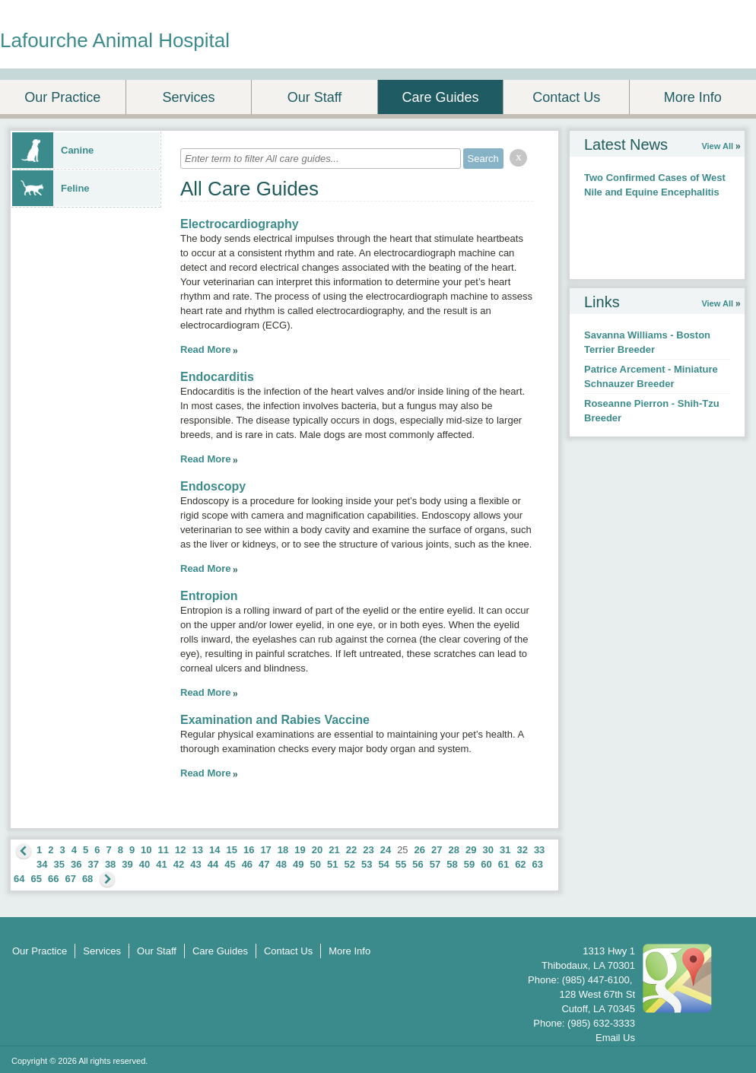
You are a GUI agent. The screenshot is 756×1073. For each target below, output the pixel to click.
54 (383, 864)
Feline (51, 188)
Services (188, 97)
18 (283, 850)
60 (486, 864)
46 (247, 864)
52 (349, 864)
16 (248, 850)
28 (454, 850)
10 (146, 850)
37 (92, 864)
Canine (53, 150)
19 (299, 850)
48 (281, 864)
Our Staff (314, 97)
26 (420, 850)
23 (368, 850)
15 (231, 850)
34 (42, 864)
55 (400, 864)
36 (76, 864)
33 (539, 850)
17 (265, 850)
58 (451, 864)
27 (436, 850)
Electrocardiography (239, 223)
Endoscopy (213, 486)
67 (70, 878)
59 (469, 864)
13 (197, 850)
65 (35, 878)
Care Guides (440, 97)
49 (298, 864)
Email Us (615, 1037)
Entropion (209, 595)
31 (505, 850)
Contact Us (566, 97)
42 (178, 864)
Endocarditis (217, 376)
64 (19, 878)
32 (521, 850)
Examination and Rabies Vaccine (275, 719)
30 (487, 850)
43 (195, 864)
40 (144, 864)
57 (435, 864)
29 (470, 850)
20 (317, 850)
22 (351, 850)
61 (503, 864)
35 (58, 864)
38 (110, 864)
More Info (693, 97)
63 (537, 864)
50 (315, 864)
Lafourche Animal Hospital (115, 40)
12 (180, 850)
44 (213, 864)
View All (717, 146)
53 (366, 864)
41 (161, 864)
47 (264, 864)
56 (417, 864)
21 (334, 850)
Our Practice (62, 97)
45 (229, 864)
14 (214, 850)
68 (87, 878)
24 (385, 850)
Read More (205, 349)
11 (163, 850)
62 (520, 864)
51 (332, 864)
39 (127, 864)
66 (53, 878)
